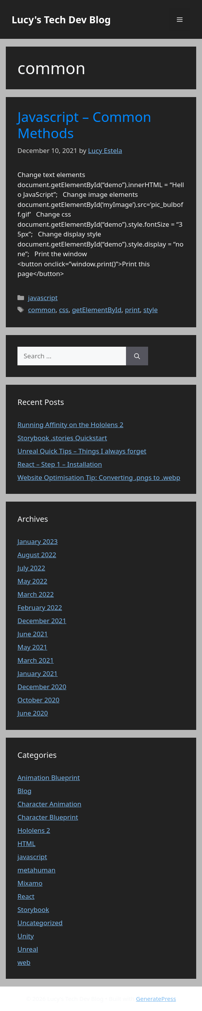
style (150, 309)
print (132, 309)
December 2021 (41, 620)
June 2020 (32, 713)
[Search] (137, 356)
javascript (42, 297)
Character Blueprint (47, 817)
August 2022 (36, 554)
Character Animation (49, 803)
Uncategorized (40, 922)
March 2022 (35, 594)
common (41, 309)
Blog (24, 790)
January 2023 (37, 541)
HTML (26, 843)
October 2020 (38, 699)
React (26, 896)
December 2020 (41, 686)
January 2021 (37, 673)
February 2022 (39, 607)
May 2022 (32, 581)
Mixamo (30, 883)
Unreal (27, 949)
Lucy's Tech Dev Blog (61, 19)
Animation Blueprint (48, 777)
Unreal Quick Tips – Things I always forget (81, 450)
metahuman (36, 869)
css (63, 309)
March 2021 (35, 660)
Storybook (33, 909)
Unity (25, 935)
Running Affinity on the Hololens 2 (70, 424)
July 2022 (31, 567)
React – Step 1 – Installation (59, 464)
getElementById (97, 309)
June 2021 (32, 633)
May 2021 (32, 647)
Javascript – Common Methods (84, 125)
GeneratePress (156, 998)
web (23, 962)
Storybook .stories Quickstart (62, 437)
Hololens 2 (33, 830)
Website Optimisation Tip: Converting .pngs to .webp (98, 477)
